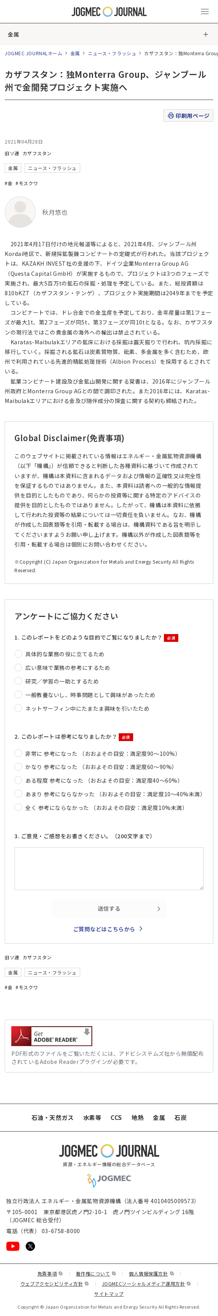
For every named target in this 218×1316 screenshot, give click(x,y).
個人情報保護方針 (151, 1273)
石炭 (180, 1117)
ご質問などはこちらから (104, 929)
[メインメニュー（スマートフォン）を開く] (204, 11)
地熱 (138, 1117)
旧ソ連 (12, 153)
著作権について (96, 1273)
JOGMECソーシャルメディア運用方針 (146, 1283)
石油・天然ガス (53, 1117)
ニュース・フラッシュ (112, 53)
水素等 (92, 1117)
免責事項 (50, 1273)
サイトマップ (108, 1293)
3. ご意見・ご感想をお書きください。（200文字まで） (85, 836)
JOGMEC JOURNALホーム (34, 53)
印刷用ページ (188, 116)
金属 (13, 34)
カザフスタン (37, 153)
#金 (8, 183)
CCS (116, 1117)
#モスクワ (27, 183)
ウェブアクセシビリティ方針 (54, 1283)
